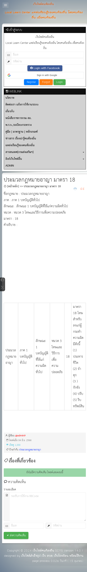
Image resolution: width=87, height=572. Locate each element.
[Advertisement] (33, 262)
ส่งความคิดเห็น (18, 535)
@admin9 (20, 435)
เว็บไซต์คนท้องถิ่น (43, 550)
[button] (45, 75)
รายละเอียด (10, 489)
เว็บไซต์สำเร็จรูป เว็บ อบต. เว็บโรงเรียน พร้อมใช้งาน (52, 555)
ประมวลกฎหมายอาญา (30, 449)
